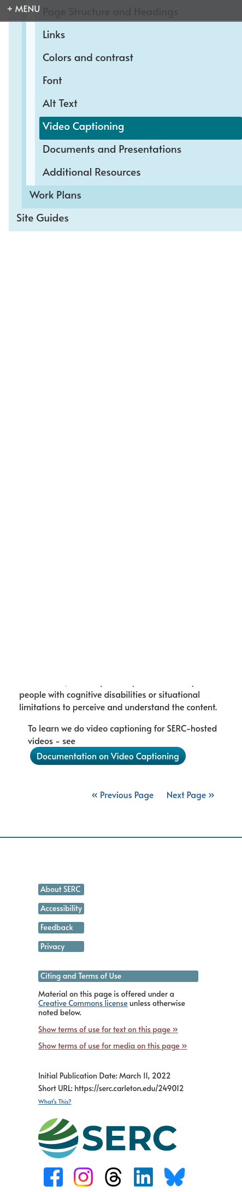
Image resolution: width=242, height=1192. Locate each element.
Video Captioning (83, 125)
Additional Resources (92, 171)
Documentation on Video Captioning (108, 756)
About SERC (60, 889)
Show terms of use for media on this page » (112, 1045)
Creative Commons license (83, 1003)
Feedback (56, 927)
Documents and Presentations (112, 148)
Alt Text (60, 102)
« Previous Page (122, 794)
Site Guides (42, 217)
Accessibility (61, 908)
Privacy (52, 946)
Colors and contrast (88, 57)
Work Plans (55, 194)
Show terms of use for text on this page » (108, 1029)
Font (52, 80)
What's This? (55, 1101)
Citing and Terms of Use (80, 976)
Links (54, 34)
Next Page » (189, 794)
